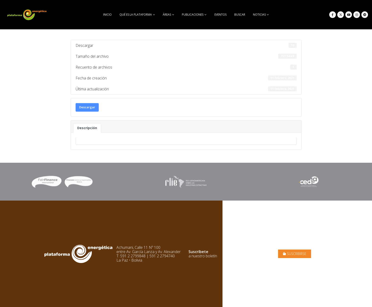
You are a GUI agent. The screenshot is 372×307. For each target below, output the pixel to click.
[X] (340, 14)
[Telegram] (364, 14)
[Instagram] (356, 14)
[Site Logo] (27, 14)
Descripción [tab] (87, 128)
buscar (239, 15)
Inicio (107, 15)
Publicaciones (192, 15)
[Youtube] (348, 14)
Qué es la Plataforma (136, 15)
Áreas (167, 15)
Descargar (87, 107)
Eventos (220, 15)
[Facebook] (332, 14)
